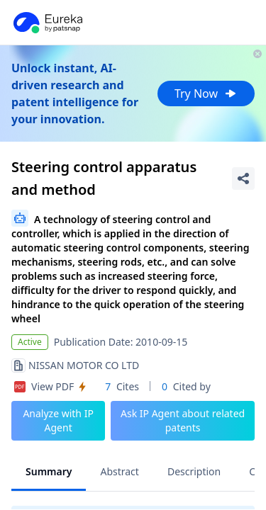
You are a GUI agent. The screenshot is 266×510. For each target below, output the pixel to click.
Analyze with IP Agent (58, 420)
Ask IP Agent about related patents (183, 420)
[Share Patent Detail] (243, 178)
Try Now (206, 93)
